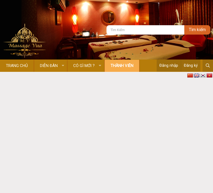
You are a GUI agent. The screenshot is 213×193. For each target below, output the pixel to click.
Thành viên (122, 65)
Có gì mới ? (84, 65)
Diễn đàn (49, 65)
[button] (62, 66)
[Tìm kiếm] (145, 30)
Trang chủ (17, 65)
